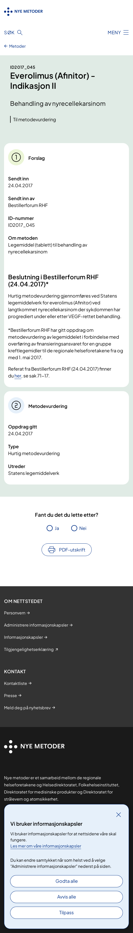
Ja (57, 528)
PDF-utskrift (72, 549)
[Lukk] (119, 814)
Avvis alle (66, 897)
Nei (82, 528)
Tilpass (66, 912)
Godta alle (66, 881)
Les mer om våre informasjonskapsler (45, 846)
